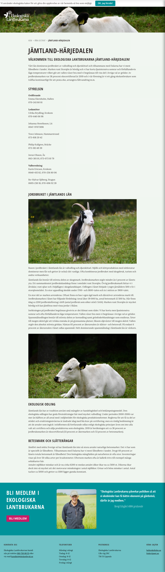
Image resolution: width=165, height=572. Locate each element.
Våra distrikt (40, 40)
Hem (30, 40)
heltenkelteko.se (153, 550)
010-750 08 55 (23, 553)
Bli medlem (18, 518)
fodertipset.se (152, 553)
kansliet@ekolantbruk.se (22, 556)
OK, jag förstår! (105, 3)
